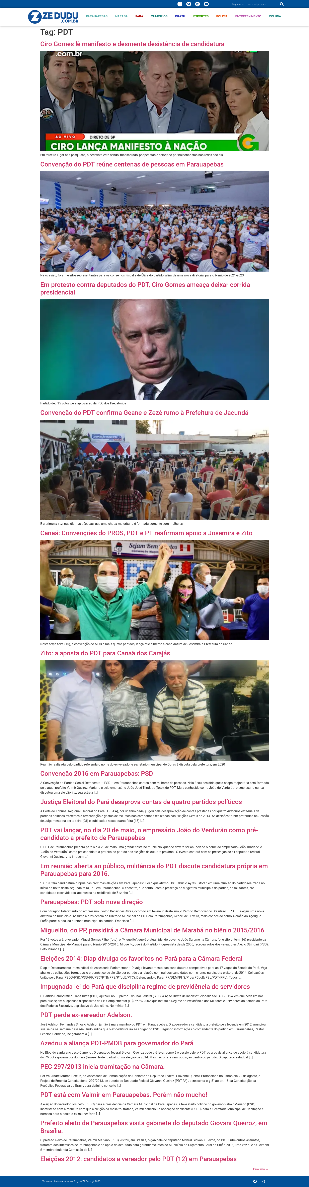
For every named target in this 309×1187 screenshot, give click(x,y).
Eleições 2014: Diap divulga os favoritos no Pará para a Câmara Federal (141, 958)
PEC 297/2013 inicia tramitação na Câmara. (102, 1066)
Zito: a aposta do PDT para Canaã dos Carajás (105, 653)
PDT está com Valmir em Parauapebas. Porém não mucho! (123, 1095)
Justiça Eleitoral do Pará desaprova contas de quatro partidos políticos (141, 802)
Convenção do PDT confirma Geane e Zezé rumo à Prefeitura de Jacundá (144, 412)
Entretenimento (248, 16)
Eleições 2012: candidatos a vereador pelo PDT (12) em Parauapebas (138, 1159)
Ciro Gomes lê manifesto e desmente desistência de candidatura (132, 44)
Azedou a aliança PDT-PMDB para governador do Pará (116, 1043)
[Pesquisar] (282, 4)
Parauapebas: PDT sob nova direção (91, 902)
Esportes (201, 16)
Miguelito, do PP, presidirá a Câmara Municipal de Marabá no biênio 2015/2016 (152, 930)
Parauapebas (96, 16)
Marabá (121, 16)
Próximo (261, 1169)
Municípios (159, 16)
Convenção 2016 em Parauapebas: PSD (96, 773)
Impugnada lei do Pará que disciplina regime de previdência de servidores (145, 986)
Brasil (180, 16)
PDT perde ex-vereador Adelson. (86, 1015)
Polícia (222, 16)
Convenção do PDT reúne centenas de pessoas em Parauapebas (132, 164)
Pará (139, 16)
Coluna (275, 16)
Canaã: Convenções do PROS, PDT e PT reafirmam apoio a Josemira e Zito (146, 533)
